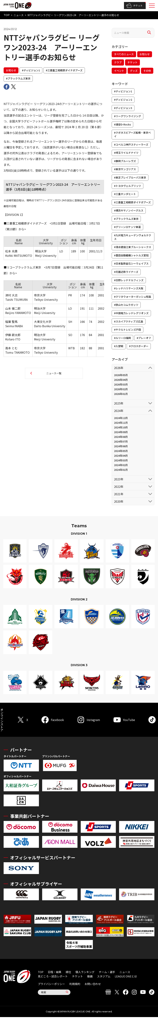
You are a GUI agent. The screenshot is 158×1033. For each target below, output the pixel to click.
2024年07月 (121, 441)
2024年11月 (121, 422)
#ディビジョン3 (123, 108)
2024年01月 (121, 470)
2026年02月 (121, 389)
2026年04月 (121, 380)
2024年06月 (121, 446)
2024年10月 (121, 427)
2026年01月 (121, 394)
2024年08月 (121, 437)
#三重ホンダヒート (125, 194)
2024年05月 (121, 451)
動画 (90, 976)
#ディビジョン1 (31, 70)
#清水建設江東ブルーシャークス (132, 247)
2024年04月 (121, 455)
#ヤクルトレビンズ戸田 (127, 329)
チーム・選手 (107, 972)
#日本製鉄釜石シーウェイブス (131, 263)
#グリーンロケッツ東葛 (127, 227)
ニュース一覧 (53, 373)
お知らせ (11, 70)
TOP (7, 15)
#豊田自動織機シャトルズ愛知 (131, 255)
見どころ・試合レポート (53, 976)
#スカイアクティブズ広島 (128, 321)
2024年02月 (121, 465)
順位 (68, 972)
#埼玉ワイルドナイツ (126, 152)
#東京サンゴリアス (125, 169)
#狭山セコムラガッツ (126, 305)
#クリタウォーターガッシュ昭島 (132, 296)
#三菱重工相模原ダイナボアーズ (64, 70)
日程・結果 (54, 972)
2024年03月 (121, 460)
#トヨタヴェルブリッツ (127, 186)
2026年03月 (121, 384)
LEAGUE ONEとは (126, 976)
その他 (147, 70)
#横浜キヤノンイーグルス (128, 210)
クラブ (118, 62)
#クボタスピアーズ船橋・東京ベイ (132, 134)
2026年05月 (121, 375)
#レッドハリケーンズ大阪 (128, 288)
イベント (119, 70)
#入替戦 (118, 346)
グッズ (134, 70)
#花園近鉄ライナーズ (126, 272)
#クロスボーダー (138, 346)
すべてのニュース (124, 54)
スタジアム (103, 976)
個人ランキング (84, 972)
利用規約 (74, 984)
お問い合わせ (93, 984)
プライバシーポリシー (51, 984)
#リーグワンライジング (127, 116)
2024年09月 (121, 432)
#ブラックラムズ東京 (18, 78)
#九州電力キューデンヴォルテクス (132, 237)
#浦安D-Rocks (122, 124)
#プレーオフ (144, 338)
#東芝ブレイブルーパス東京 (130, 177)
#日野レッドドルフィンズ (129, 280)
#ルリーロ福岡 (122, 338)
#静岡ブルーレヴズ (125, 161)
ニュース (19, 15)
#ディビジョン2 (123, 99)
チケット (134, 5)
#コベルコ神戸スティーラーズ (131, 144)
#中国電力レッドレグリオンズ (131, 313)
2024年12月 (121, 418)
